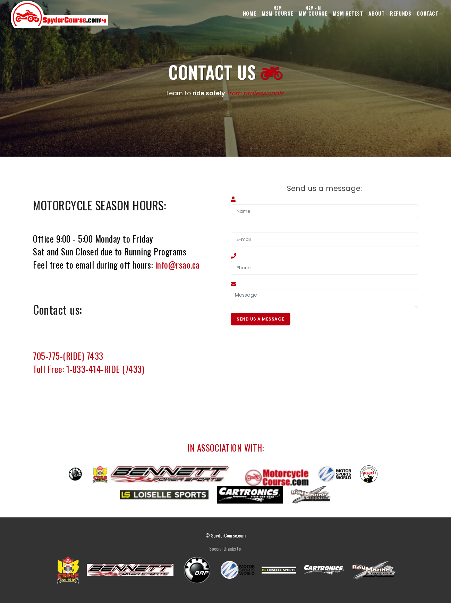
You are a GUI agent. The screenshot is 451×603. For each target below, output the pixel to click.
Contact (425, 13)
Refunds (392, 13)
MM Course (287, 11)
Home (213, 13)
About (362, 13)
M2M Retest (328, 13)
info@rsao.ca (177, 264)
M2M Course (246, 11)
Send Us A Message (261, 320)
